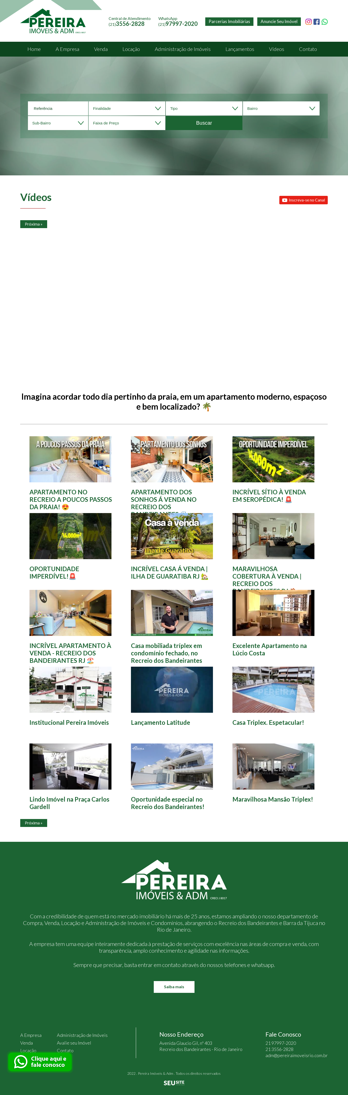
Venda (101, 49)
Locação (131, 49)
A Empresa (67, 49)
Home (34, 49)
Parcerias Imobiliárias (229, 21)
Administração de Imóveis (183, 49)
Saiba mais (174, 986)
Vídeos (276, 49)
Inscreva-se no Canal (303, 200)
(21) (178, 24)
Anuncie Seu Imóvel (279, 21)
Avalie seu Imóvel (74, 1043)
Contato (308, 49)
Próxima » (34, 223)
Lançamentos (240, 49)
